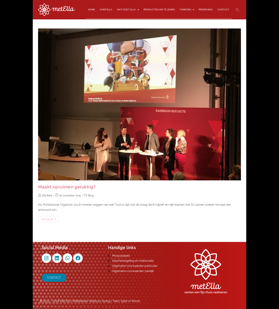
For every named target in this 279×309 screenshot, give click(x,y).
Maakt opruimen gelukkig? (67, 186)
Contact (223, 9)
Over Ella (106, 9)
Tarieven (186, 10)
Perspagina (206, 9)
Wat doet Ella (128, 10)
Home (91, 9)
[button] (237, 9)
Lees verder (50, 218)
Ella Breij (47, 195)
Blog (91, 195)
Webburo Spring (99, 301)
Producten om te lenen (159, 9)
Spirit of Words (130, 301)
